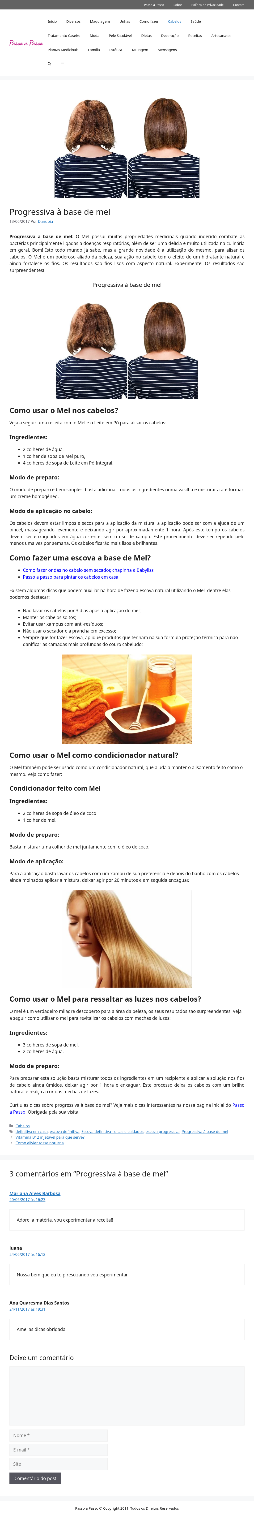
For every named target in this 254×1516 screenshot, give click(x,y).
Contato (239, 5)
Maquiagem (100, 21)
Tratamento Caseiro (64, 35)
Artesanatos (221, 35)
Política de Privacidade (207, 5)
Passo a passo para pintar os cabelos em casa (71, 577)
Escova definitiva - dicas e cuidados (112, 1131)
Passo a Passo (154, 5)
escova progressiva (163, 1131)
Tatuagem (139, 49)
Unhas (124, 21)
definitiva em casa (32, 1131)
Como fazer (149, 21)
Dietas (146, 35)
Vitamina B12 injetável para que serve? (50, 1137)
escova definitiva (65, 1131)
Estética (115, 49)
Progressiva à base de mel (205, 1131)
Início (52, 21)
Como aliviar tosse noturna (40, 1143)
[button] (49, 64)
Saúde (195, 21)
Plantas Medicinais (63, 49)
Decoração (170, 35)
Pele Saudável (120, 35)
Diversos (73, 21)
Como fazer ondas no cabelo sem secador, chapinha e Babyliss (88, 570)
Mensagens (167, 49)
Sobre (178, 5)
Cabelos (174, 21)
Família (94, 49)
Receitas (195, 35)
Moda (94, 35)
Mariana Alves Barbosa (34, 1193)
